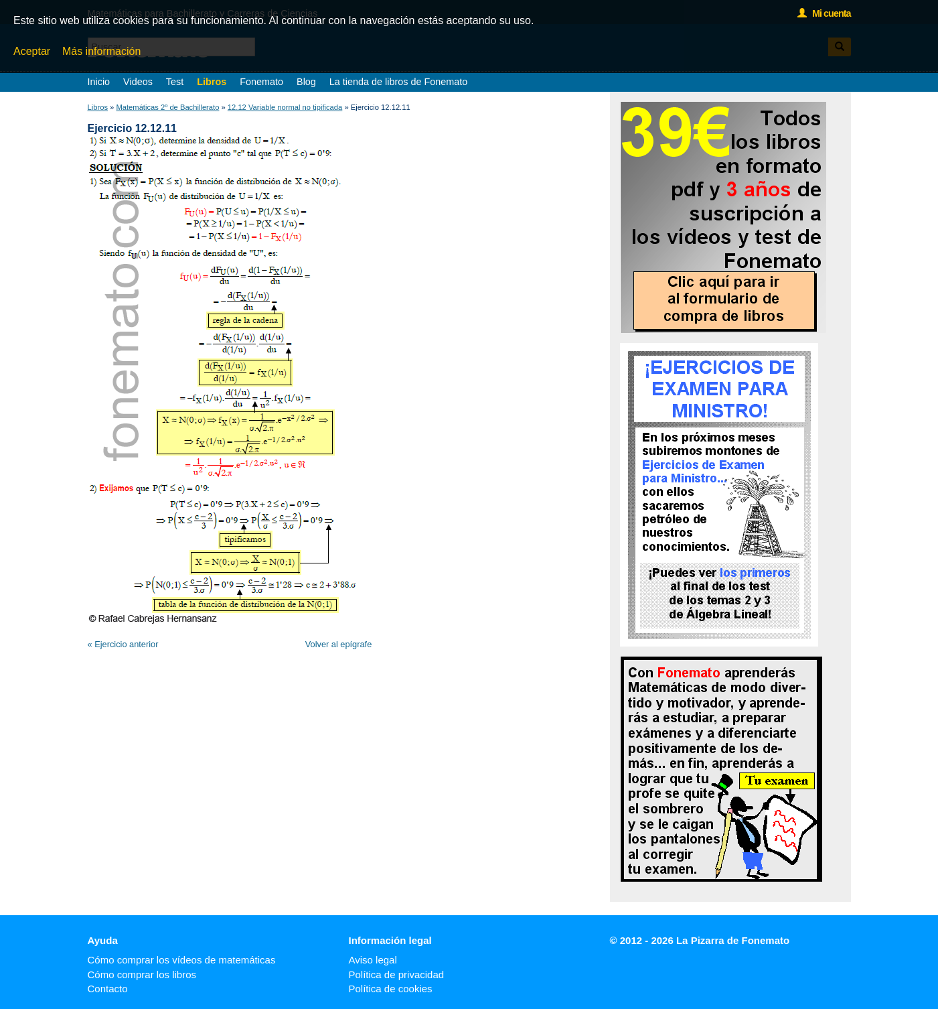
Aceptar (31, 51)
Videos (138, 81)
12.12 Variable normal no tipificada (285, 107)
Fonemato (261, 81)
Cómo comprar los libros (142, 974)
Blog (306, 81)
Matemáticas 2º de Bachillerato (167, 107)
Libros (211, 81)
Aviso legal (373, 959)
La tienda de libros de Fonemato (398, 81)
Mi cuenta (823, 13)
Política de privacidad (397, 974)
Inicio (99, 81)
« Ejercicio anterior (123, 644)
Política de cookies (391, 988)
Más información (101, 51)
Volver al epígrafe (338, 644)
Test (174, 81)
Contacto (108, 988)
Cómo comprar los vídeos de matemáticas (182, 959)
